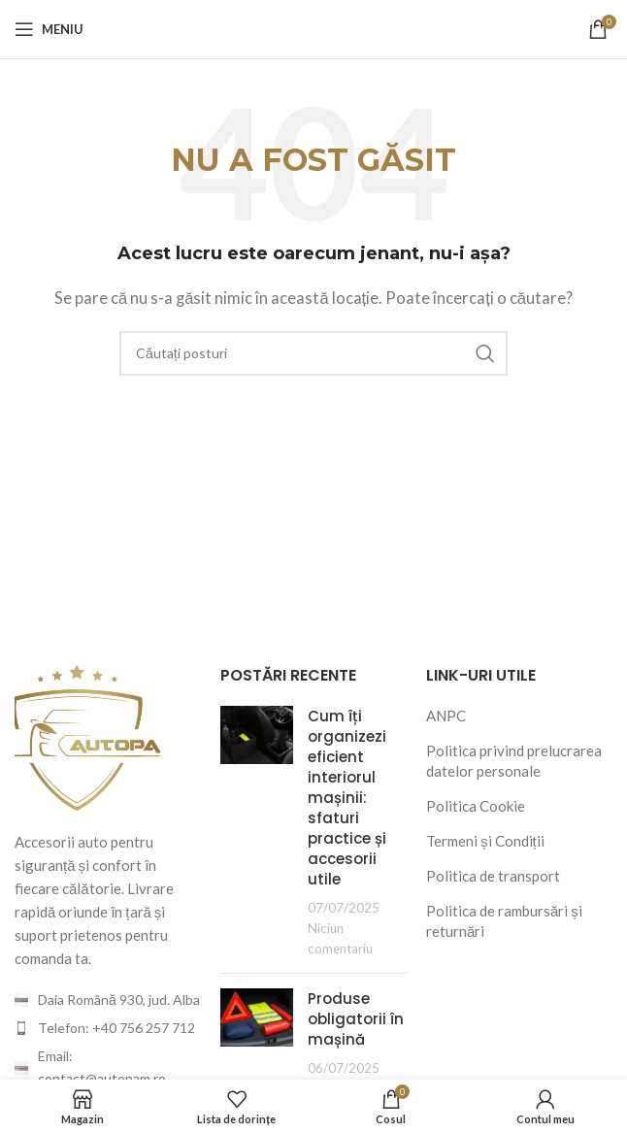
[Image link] (87, 735)
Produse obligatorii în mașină (356, 1019)
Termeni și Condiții (485, 841)
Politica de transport (493, 875)
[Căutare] (313, 353)
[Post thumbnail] (256, 832)
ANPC (446, 715)
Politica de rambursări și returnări (504, 921)
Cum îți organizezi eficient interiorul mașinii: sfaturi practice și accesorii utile (347, 797)
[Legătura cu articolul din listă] (108, 1028)
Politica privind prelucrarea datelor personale (514, 761)
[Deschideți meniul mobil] (49, 29)
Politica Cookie (475, 806)
